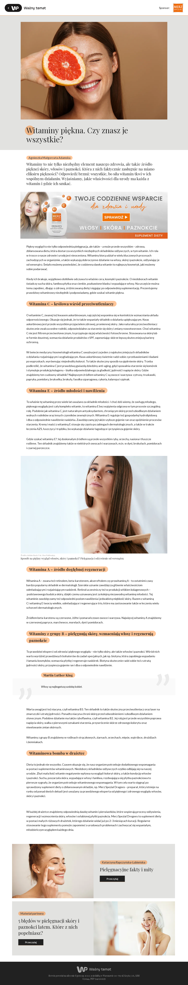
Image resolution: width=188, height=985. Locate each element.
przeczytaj (109, 878)
